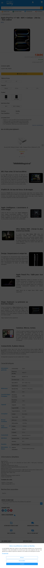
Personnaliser (22, 560)
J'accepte (22, 563)
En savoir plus (5, 553)
